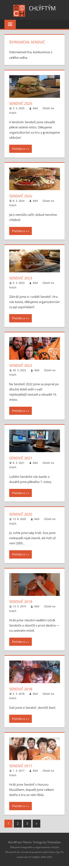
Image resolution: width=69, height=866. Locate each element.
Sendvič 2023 (20, 278)
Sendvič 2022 (20, 365)
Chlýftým (42, 8)
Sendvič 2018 (20, 689)
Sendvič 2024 (20, 196)
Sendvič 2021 (20, 458)
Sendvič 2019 (20, 601)
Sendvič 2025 (20, 103)
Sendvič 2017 (20, 766)
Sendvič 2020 (20, 514)
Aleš (35, 108)
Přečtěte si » (19, 149)
